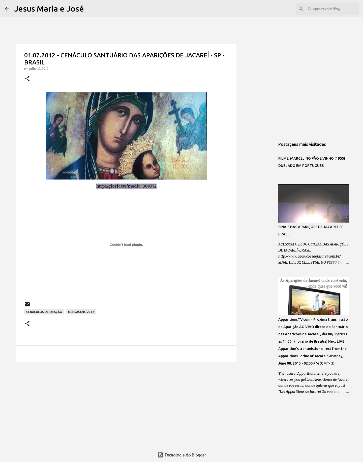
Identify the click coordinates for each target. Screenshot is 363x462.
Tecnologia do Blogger (181, 455)
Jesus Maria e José (49, 8)
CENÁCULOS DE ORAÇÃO (44, 311)
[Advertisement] (126, 404)
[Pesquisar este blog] (332, 9)
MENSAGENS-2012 (81, 311)
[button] (27, 79)
